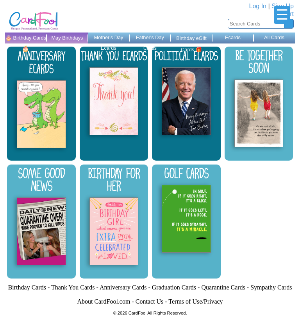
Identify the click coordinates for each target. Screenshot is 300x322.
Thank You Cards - (75, 287)
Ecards (233, 37)
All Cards (274, 37)
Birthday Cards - (29, 287)
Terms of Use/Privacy (195, 301)
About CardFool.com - (106, 301)
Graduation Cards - (177, 287)
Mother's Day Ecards (108, 38)
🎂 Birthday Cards (25, 39)
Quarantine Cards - (225, 287)
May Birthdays (67, 38)
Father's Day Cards (150, 38)
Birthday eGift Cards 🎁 (191, 39)
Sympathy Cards (271, 287)
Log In (257, 6)
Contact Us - (152, 301)
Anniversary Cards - (126, 287)
